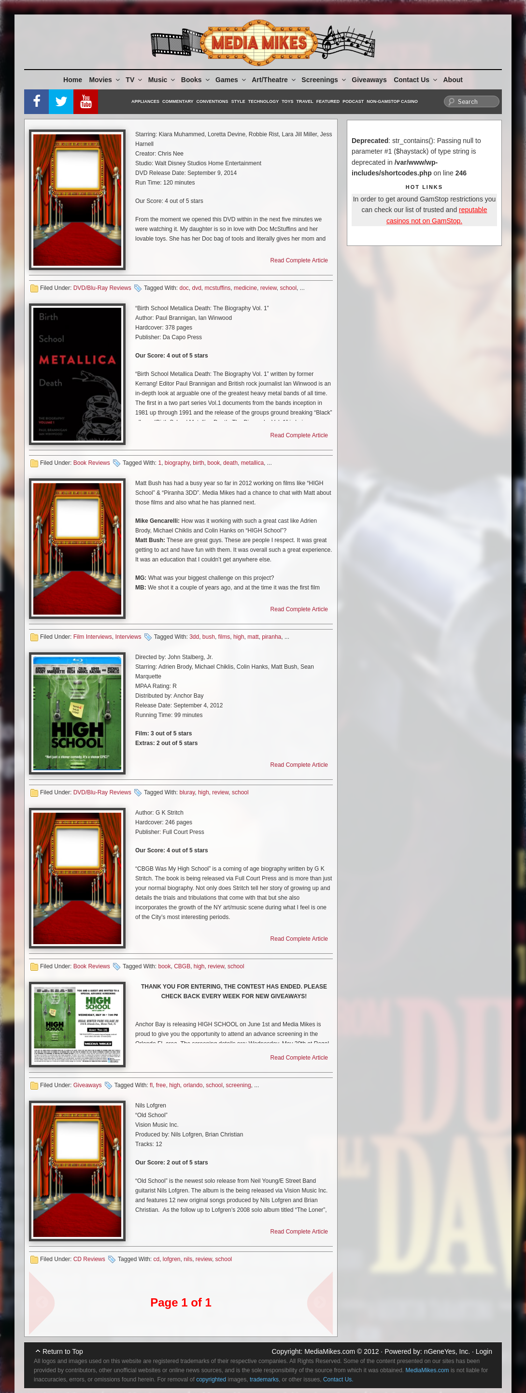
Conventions (212, 101)
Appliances (145, 101)
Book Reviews (91, 463)
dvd (196, 288)
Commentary (178, 101)
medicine (245, 288)
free (161, 1085)
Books (196, 80)
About (453, 80)
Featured (328, 101)
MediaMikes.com (329, 1351)
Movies (105, 80)
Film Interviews (92, 636)
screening (238, 1085)
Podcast (353, 101)
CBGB (182, 966)
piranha (271, 636)
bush (208, 636)
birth (198, 463)
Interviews (128, 636)
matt (252, 636)
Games (231, 80)
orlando (193, 1085)
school (288, 288)
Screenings (324, 80)
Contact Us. (338, 1379)
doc (183, 288)
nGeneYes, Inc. (447, 1351)
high (238, 636)
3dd (194, 636)
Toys (287, 101)
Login (484, 1351)
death (230, 463)
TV (134, 80)
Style (238, 101)
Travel (305, 101)
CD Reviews (89, 1259)
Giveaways (369, 80)
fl (151, 1085)
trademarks (264, 1379)
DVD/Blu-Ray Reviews (102, 288)
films (224, 636)
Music (162, 80)
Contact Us (416, 80)
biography (177, 463)
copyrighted (211, 1379)
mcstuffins (218, 288)
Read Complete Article (299, 260)
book (213, 463)
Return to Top (63, 1351)
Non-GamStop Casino (392, 101)
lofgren (172, 1259)
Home (72, 80)
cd (156, 1259)
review (268, 288)
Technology (263, 101)
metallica (252, 463)
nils (188, 1259)
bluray (187, 792)
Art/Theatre (274, 80)
